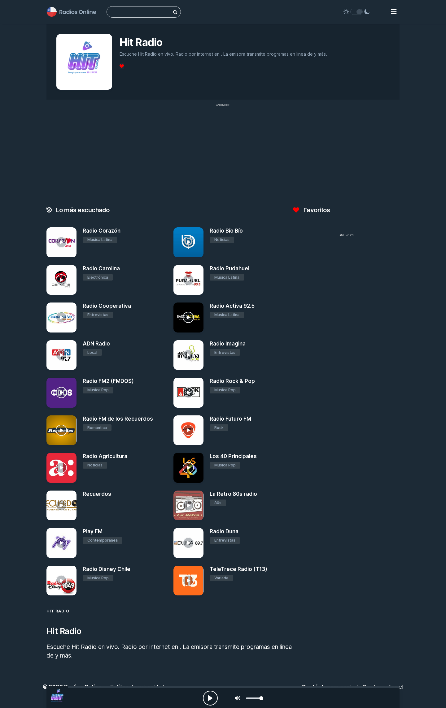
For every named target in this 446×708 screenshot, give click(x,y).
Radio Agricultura (105, 456)
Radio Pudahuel (229, 268)
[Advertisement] (223, 153)
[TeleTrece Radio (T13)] (188, 581)
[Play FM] (61, 543)
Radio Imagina (228, 344)
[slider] (254, 698)
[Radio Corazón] (61, 242)
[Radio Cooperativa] (61, 318)
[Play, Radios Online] (210, 698)
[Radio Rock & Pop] (188, 393)
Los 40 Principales (233, 456)
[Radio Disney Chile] (61, 581)
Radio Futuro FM (230, 419)
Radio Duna (224, 531)
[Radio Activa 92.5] (188, 318)
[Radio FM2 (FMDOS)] (61, 393)
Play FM (93, 531)
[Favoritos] (122, 66)
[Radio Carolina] (61, 280)
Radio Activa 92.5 (232, 306)
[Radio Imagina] (188, 355)
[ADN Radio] (61, 355)
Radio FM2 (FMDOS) (108, 381)
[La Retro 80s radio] (188, 506)
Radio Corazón (101, 231)
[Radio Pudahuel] (188, 280)
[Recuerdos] (61, 506)
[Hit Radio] (57, 697)
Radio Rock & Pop (232, 381)
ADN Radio (96, 344)
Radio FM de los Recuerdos (118, 419)
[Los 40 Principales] (188, 468)
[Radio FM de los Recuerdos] (61, 430)
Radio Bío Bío (226, 231)
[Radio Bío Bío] (188, 242)
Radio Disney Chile (106, 569)
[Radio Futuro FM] (188, 430)
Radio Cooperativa (107, 306)
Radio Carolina (101, 268)
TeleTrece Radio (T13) (238, 569)
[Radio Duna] (188, 543)
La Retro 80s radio (233, 494)
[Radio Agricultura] (61, 468)
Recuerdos (97, 494)
